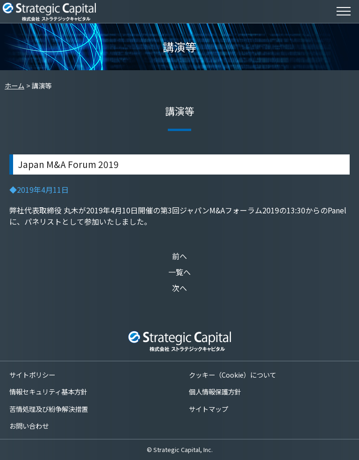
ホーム (14, 85)
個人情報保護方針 (215, 391)
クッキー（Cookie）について (232, 375)
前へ (179, 256)
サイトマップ (208, 409)
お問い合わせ (29, 426)
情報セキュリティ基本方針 (48, 391)
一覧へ (179, 271)
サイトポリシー (32, 375)
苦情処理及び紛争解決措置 (48, 409)
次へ (179, 287)
